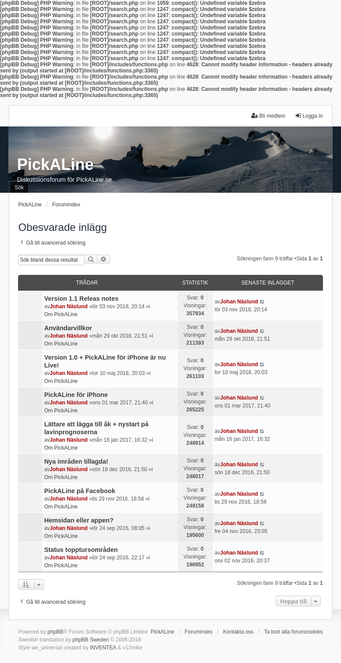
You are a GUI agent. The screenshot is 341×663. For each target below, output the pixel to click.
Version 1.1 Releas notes (81, 298)
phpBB (55, 632)
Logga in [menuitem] (309, 115)
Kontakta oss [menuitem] (238, 632)
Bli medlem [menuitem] (268, 115)
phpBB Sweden (91, 640)
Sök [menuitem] (19, 187)
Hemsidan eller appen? (79, 520)
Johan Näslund (69, 306)
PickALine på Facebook (79, 490)
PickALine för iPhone (76, 394)
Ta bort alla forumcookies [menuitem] (293, 632)
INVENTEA (103, 648)
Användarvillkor (68, 328)
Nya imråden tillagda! (76, 461)
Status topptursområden (80, 549)
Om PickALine (60, 314)
